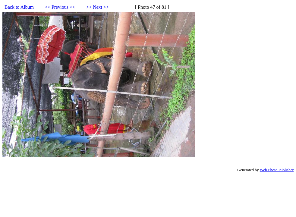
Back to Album (19, 7)
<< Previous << (60, 7)
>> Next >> (97, 7)
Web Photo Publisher (277, 170)
